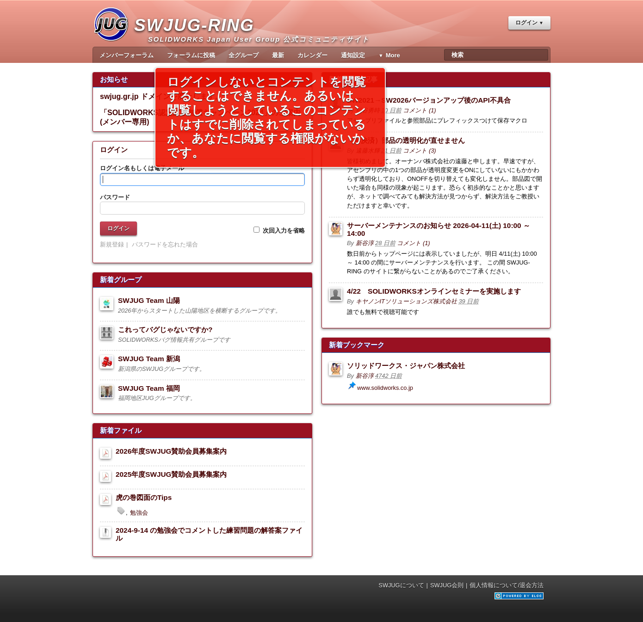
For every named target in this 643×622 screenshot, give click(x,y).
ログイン (526, 22)
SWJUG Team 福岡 (149, 388)
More (393, 55)
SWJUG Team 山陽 (149, 300)
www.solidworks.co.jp (385, 387)
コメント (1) (419, 110)
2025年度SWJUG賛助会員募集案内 (171, 474)
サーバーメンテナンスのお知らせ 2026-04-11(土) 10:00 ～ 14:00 (438, 229)
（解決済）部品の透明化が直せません (406, 140)
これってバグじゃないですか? (165, 329)
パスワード (115, 197)
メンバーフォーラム (126, 55)
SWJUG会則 (447, 585)
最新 (278, 55)
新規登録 (112, 244)
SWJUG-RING (197, 35)
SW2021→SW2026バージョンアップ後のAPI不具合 (429, 100)
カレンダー (312, 55)
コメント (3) (419, 150)
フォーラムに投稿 (191, 55)
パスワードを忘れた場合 (165, 244)
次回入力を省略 (279, 230)
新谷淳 (365, 243)
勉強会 (139, 512)
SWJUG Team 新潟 (149, 359)
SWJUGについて (401, 585)
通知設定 (353, 55)
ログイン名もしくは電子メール (142, 168)
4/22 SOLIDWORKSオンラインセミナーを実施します (434, 291)
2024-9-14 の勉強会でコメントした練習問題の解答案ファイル (209, 534)
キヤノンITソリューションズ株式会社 (406, 301)
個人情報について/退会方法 (507, 585)
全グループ (244, 55)
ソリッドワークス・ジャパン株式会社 (406, 366)
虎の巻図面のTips (144, 497)
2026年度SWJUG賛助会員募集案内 (171, 451)
